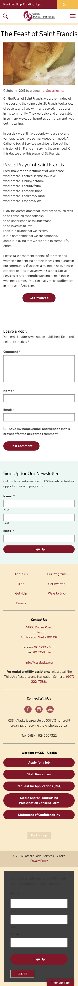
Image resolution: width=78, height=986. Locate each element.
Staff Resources (39, 774)
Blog (21, 584)
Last (6, 523)
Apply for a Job (39, 762)
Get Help (21, 593)
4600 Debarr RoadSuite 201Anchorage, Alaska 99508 (39, 632)
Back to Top (39, 835)
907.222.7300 (44, 647)
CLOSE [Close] (22, 974)
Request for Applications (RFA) (39, 786)
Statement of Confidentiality (39, 814)
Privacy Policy (39, 860)
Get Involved (39, 298)
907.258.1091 (42, 652)
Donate (67, 4)
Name (9, 391)
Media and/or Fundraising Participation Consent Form (39, 800)
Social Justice (55, 90)
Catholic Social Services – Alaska (39, 16)
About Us (21, 574)
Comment (11, 351)
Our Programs (57, 574)
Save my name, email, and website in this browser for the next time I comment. (36, 431)
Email (8, 409)
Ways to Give (57, 593)
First (6, 509)
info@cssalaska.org (39, 662)
